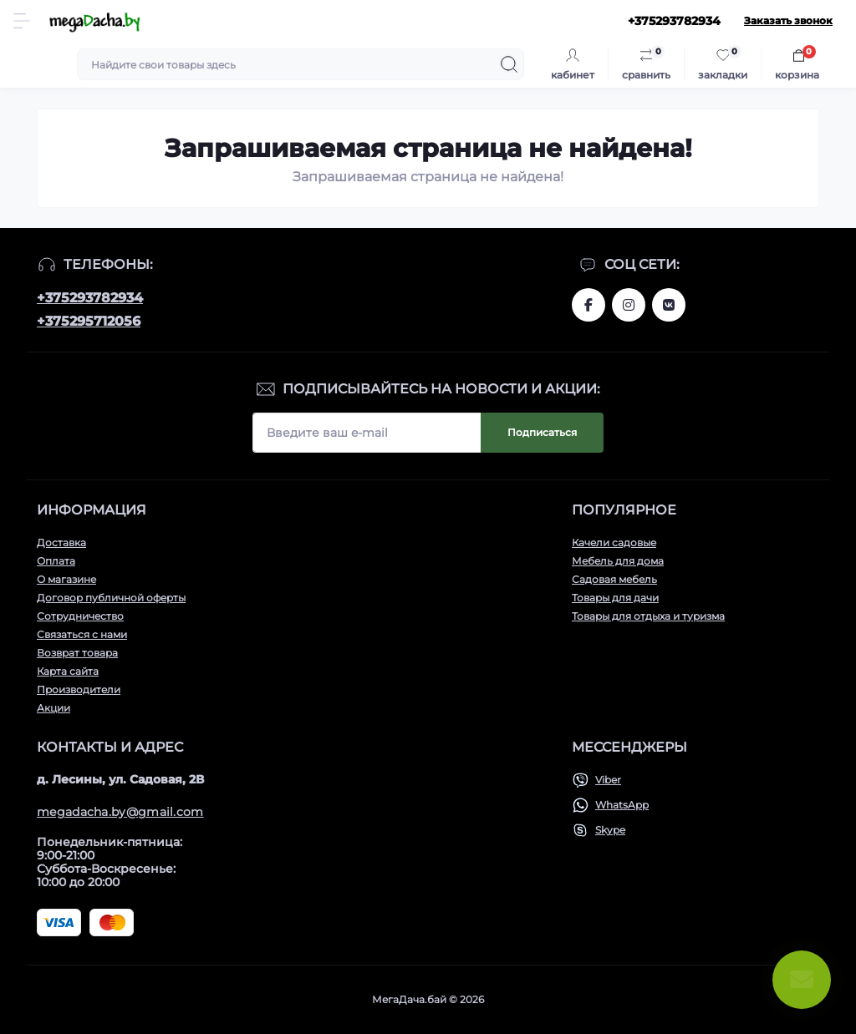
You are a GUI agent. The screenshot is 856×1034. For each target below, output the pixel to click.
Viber (608, 779)
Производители (78, 689)
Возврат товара (77, 652)
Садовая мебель (614, 579)
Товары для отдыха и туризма (648, 616)
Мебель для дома (618, 561)
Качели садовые (614, 542)
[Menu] (21, 21)
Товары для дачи (615, 597)
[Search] (509, 64)
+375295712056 (88, 321)
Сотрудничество (80, 616)
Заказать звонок (788, 20)
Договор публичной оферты (111, 597)
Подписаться (542, 432)
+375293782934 (90, 298)
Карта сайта (68, 671)
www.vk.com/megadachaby (669, 305)
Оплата (56, 561)
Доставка (61, 542)
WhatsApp (622, 804)
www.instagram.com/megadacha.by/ (628, 305)
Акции (53, 708)
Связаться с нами (82, 634)
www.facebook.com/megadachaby (588, 305)
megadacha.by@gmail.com (120, 811)
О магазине (66, 579)
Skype (610, 830)
